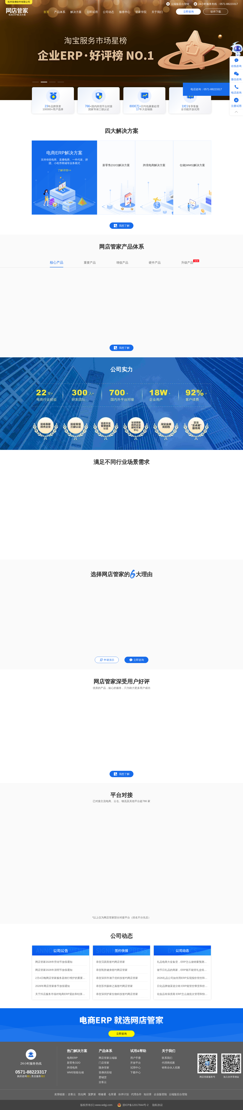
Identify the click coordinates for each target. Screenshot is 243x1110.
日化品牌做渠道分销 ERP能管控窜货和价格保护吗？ (182, 986)
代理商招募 (168, 1062)
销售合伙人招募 (171, 1067)
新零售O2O (73, 1062)
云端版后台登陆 (180, 4)
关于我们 (157, 11)
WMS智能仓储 (75, 1072)
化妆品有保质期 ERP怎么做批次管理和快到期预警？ (182, 994)
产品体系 (59, 11)
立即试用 (92, 11)
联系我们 (167, 1057)
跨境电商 (72, 1067)
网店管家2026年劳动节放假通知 (53, 962)
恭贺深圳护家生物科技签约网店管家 (117, 994)
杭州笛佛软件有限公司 (19, 2)
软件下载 (216, 11)
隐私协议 (157, 1104)
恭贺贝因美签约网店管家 (110, 962)
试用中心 (135, 1067)
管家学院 (141, 11)
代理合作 (136, 1094)
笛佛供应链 (105, 1072)
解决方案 (76, 11)
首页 (46, 11)
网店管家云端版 (108, 1057)
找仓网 (82, 1094)
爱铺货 (103, 1077)
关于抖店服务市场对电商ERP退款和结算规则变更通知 (61, 994)
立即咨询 (188, 11)
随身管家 (104, 1067)
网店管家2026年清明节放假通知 (53, 970)
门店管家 (104, 1062)
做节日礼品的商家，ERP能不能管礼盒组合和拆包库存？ (182, 970)
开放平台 (135, 1062)
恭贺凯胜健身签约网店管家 (111, 970)
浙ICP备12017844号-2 (135, 1104)
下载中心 (135, 1072)
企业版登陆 (160, 1094)
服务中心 (124, 11)
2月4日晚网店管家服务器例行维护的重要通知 (61, 978)
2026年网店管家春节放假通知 (52, 986)
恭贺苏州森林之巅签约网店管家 (114, 986)
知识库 (148, 1094)
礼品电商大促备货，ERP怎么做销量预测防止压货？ (182, 962)
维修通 (102, 1094)
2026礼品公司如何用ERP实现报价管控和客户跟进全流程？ (182, 978)
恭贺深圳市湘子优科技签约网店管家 (117, 978)
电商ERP (72, 1057)
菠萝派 (92, 1094)
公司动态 (108, 11)
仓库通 (112, 1094)
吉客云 (103, 1082)
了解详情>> (64, 170)
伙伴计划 (123, 1094)
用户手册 (135, 1057)
